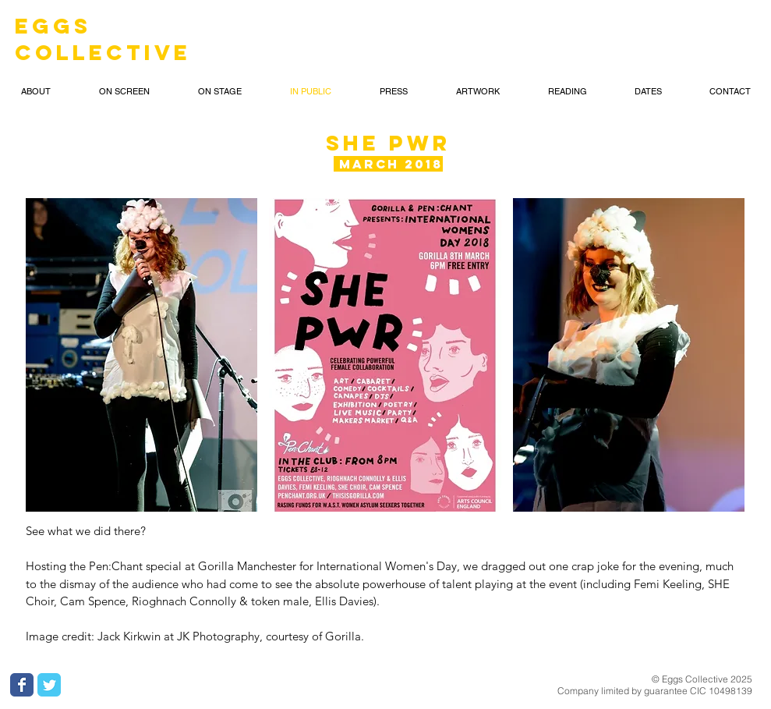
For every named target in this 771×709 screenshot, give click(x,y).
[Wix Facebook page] (22, 685)
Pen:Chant (117, 565)
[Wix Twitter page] (49, 685)
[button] (142, 355)
